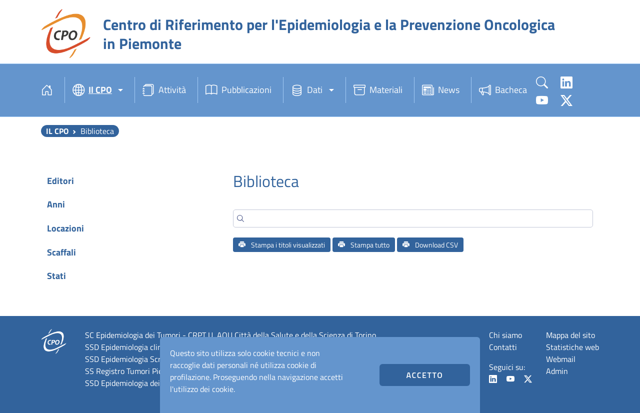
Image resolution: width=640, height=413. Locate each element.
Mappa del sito (570, 335)
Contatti (503, 347)
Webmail (561, 359)
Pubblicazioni (239, 90)
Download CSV (430, 245)
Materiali (378, 90)
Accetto (424, 375)
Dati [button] (306, 90)
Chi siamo (505, 335)
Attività (164, 90)
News (441, 90)
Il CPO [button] (92, 90)
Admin (557, 371)
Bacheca (503, 90)
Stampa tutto (364, 245)
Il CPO (57, 131)
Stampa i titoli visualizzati (281, 245)
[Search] (413, 219)
